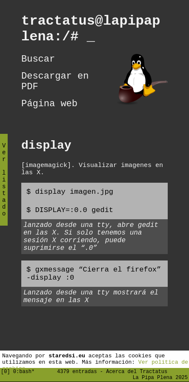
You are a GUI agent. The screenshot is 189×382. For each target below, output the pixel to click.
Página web (49, 116)
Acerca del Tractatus (136, 370)
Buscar (38, 65)
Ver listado (4, 186)
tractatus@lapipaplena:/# (90, 31)
